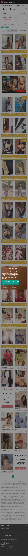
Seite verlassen (14, 286)
